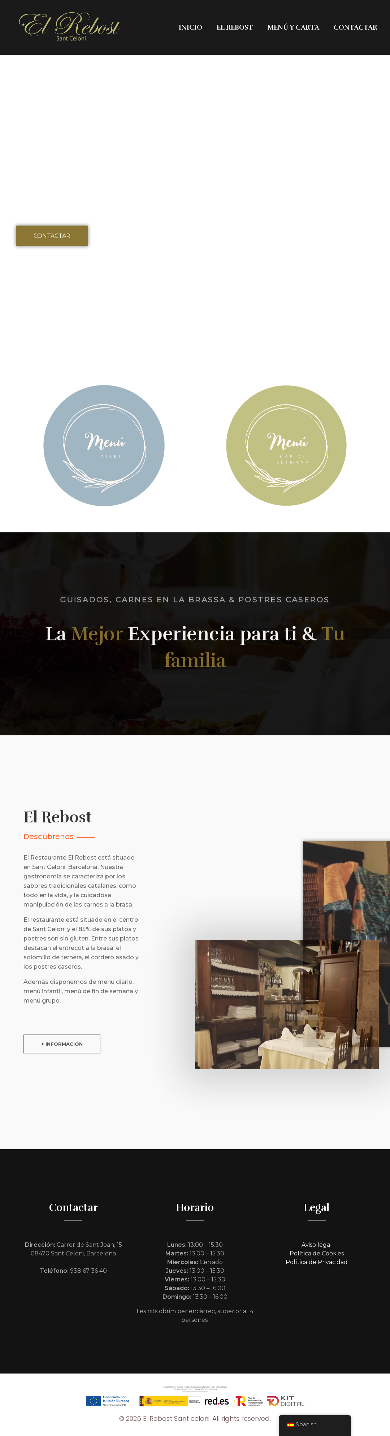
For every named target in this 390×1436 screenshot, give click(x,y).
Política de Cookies (317, 1253)
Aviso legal (317, 1244)
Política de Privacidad (317, 1262)
